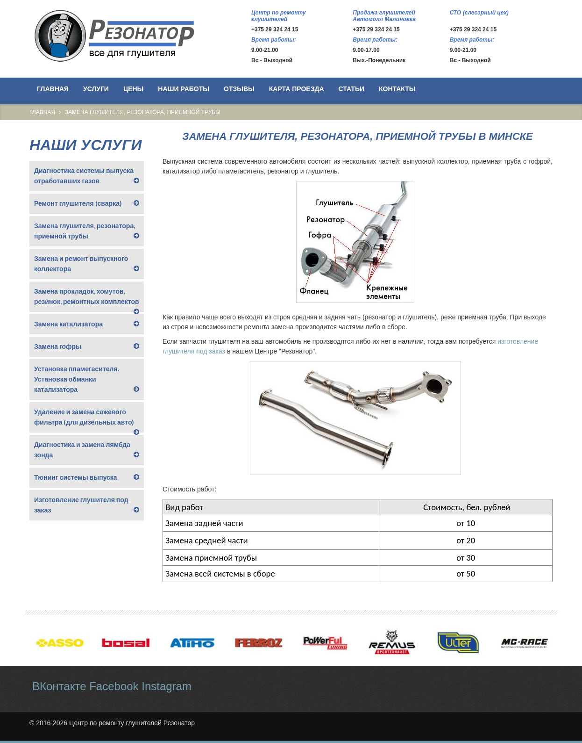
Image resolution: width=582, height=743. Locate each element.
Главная (53, 89)
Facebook (113, 686)
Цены (133, 89)
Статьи (352, 89)
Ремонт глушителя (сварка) (78, 203)
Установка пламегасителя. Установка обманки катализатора (76, 379)
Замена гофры (57, 346)
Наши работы (183, 89)
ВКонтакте (59, 686)
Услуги (96, 89)
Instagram (167, 686)
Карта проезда (296, 89)
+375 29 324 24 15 (274, 29)
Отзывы (239, 89)
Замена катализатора (68, 324)
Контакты (397, 89)
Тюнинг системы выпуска (75, 477)
